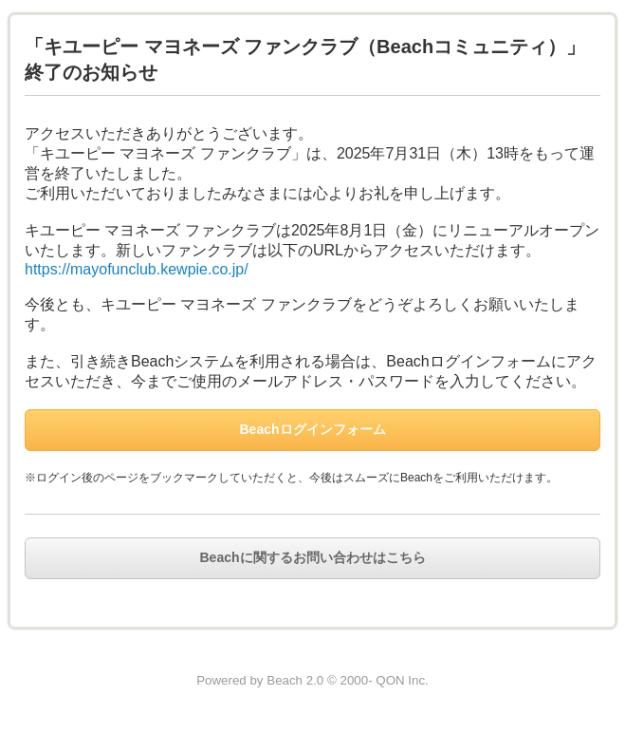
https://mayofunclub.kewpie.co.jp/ (136, 269)
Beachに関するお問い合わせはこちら (312, 557)
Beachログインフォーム (312, 429)
